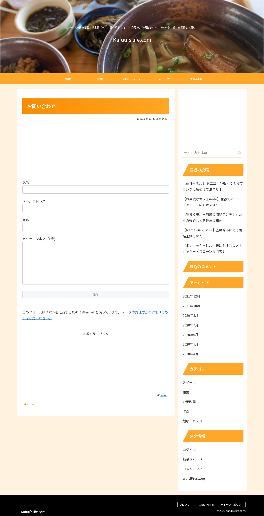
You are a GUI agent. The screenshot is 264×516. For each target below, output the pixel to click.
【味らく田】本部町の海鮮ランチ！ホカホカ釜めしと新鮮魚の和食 (212, 217)
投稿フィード (192, 459)
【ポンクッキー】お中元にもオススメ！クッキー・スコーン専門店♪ (212, 248)
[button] (239, 153)
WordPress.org (194, 478)
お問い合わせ (206, 504)
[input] (212, 152)
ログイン (189, 449)
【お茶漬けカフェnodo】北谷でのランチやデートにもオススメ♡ (211, 202)
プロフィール (187, 504)
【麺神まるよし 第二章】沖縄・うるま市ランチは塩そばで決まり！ (213, 186)
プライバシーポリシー (231, 504)
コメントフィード (196, 468)
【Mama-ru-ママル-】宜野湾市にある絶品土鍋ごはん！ (212, 232)
